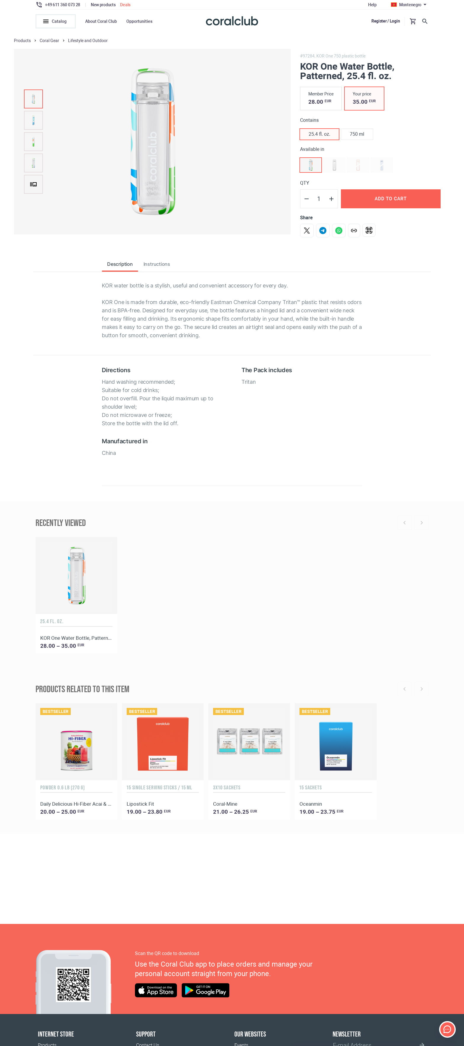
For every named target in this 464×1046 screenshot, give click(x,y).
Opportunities (139, 21)
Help (372, 4)
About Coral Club (101, 21)
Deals (125, 5)
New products (103, 5)
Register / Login (385, 21)
